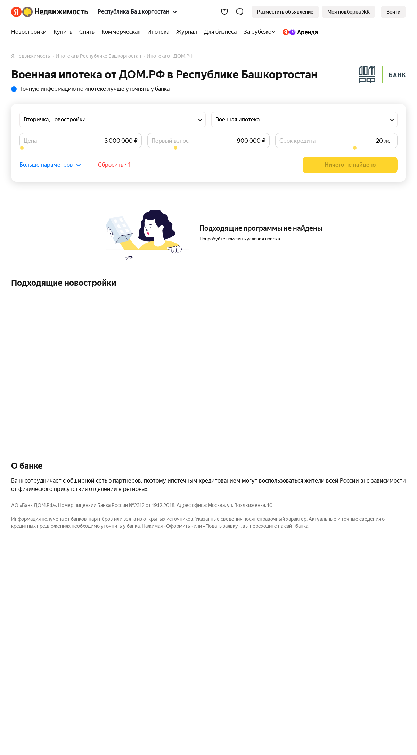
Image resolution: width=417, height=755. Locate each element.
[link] (393, 12)
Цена (30, 140)
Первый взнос (170, 140)
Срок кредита (297, 140)
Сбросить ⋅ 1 (114, 164)
